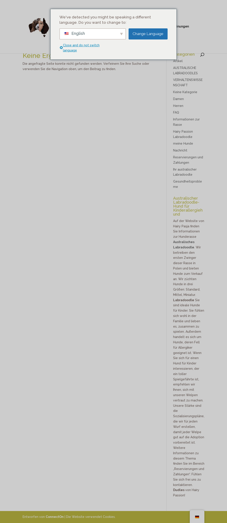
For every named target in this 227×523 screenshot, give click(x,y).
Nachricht (180, 150)
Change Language (148, 33)
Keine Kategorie (185, 92)
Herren (178, 106)
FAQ (176, 112)
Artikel (178, 61)
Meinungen (180, 26)
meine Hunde (183, 143)
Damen (178, 99)
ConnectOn (55, 517)
